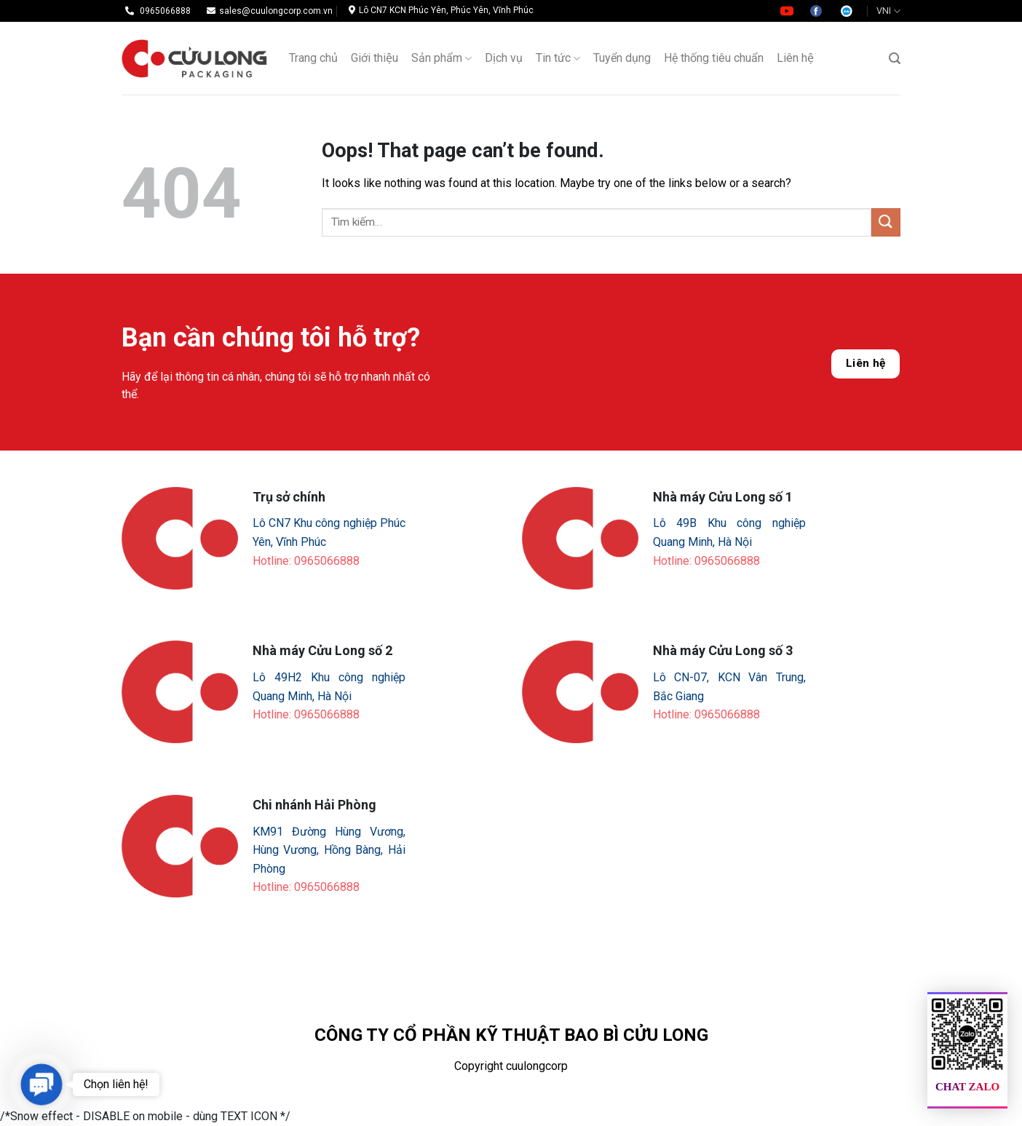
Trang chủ (313, 58)
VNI (888, 11)
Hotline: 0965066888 (306, 561)
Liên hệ (866, 363)
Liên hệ (795, 58)
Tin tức (558, 58)
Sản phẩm (441, 58)
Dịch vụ (504, 58)
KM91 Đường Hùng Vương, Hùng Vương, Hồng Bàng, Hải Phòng (329, 850)
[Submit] (885, 222)
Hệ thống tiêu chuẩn (714, 58)
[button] (41, 1084)
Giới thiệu (374, 58)
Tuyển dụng (622, 58)
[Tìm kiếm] (894, 58)
